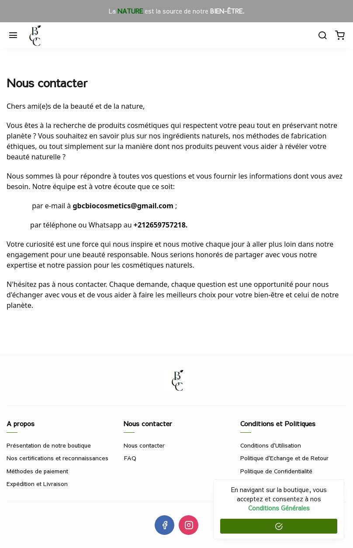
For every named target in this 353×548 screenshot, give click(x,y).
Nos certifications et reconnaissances (57, 458)
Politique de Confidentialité (276, 471)
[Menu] (13, 35)
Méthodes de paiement (37, 471)
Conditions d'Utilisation (270, 445)
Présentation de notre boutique (49, 445)
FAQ (130, 458)
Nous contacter (144, 445)
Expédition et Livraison (37, 484)
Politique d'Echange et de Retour (284, 458)
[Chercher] (322, 35)
